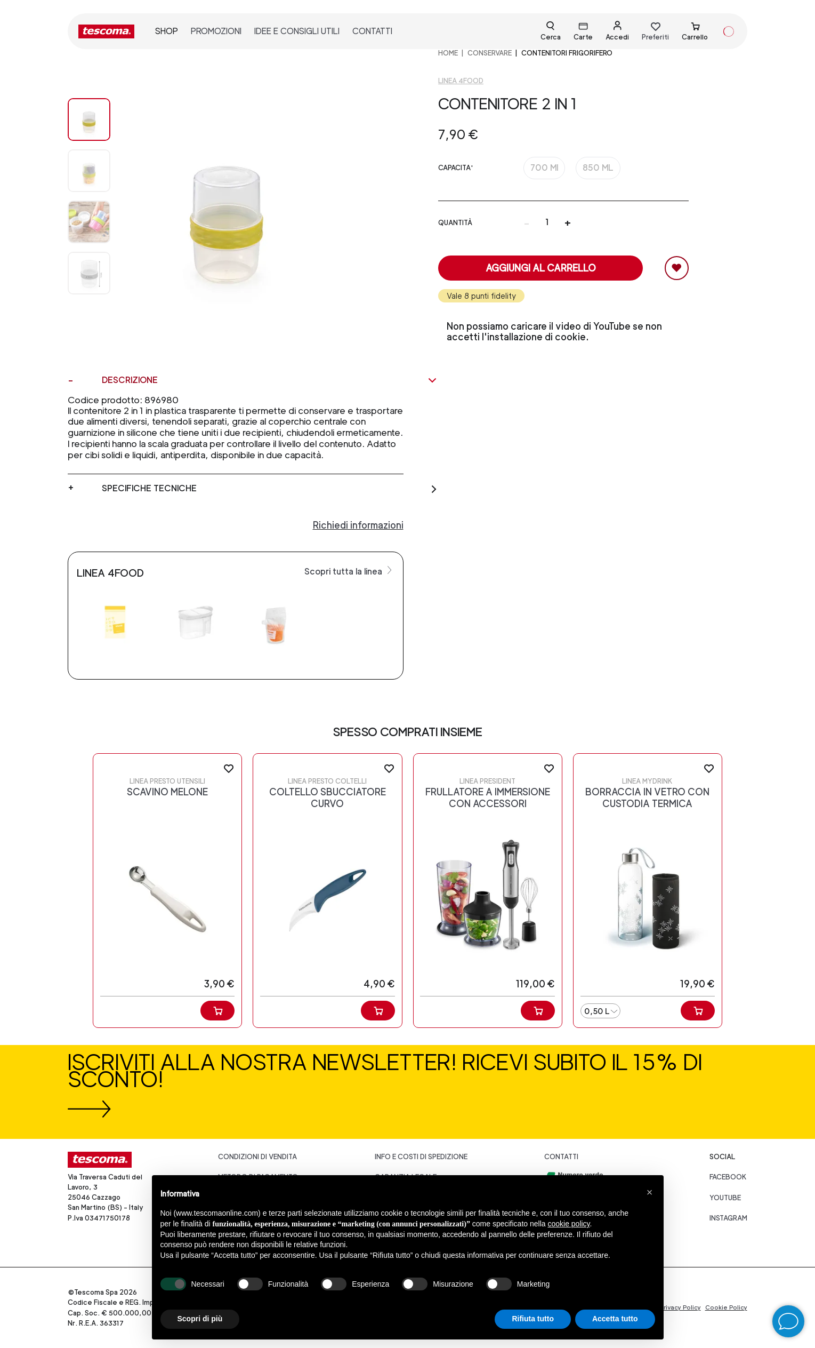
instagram (728, 1218)
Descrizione (269, 380)
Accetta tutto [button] (615, 1318)
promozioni (216, 31)
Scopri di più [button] (200, 1318)
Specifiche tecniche (269, 488)
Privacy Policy (680, 1307)
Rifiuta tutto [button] (533, 1318)
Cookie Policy (726, 1307)
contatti (372, 31)
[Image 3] (89, 273)
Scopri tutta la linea (349, 571)
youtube (725, 1198)
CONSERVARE (489, 53)
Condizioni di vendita (257, 1157)
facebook (728, 1177)
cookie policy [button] (568, 1223)
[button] (649, 1192)
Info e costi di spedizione (421, 1157)
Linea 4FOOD (460, 81)
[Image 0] (89, 119)
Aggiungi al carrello (541, 268)
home (448, 53)
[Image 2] (89, 222)
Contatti (561, 1157)
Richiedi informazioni (358, 525)
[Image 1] (89, 170)
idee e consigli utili (297, 31)
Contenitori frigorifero (566, 53)
